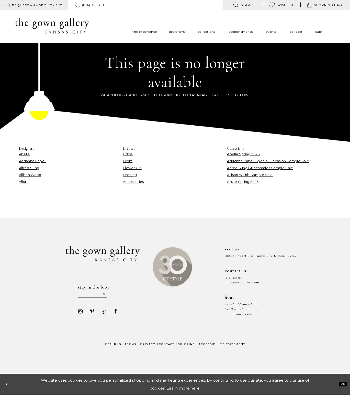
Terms (130, 347)
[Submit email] (116, 296)
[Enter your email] (97, 296)
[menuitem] (34, 5)
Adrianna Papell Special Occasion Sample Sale (268, 161)
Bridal (128, 154)
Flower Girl (132, 168)
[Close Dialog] (8, 387)
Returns (113, 347)
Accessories (133, 182)
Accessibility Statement (222, 347)
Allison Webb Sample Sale (250, 175)
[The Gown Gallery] (52, 26)
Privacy (147, 347)
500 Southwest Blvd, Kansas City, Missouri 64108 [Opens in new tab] (260, 256)
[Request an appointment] (34, 5)
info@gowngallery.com (242, 282)
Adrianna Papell (32, 161)
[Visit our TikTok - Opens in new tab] (101, 314)
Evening (130, 175)
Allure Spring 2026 (242, 182)
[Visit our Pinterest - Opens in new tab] (89, 314)
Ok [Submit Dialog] (340, 387)
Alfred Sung (29, 168)
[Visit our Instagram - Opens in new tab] (78, 314)
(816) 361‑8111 (234, 277)
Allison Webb (30, 175)
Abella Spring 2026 (243, 154)
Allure (24, 182)
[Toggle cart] (324, 5)
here (195, 391)
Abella (24, 154)
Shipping (186, 347)
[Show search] (244, 5)
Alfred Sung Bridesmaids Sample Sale (260, 168)
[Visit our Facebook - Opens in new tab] (113, 314)
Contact (166, 347)
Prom (127, 161)
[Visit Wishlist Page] (281, 5)
